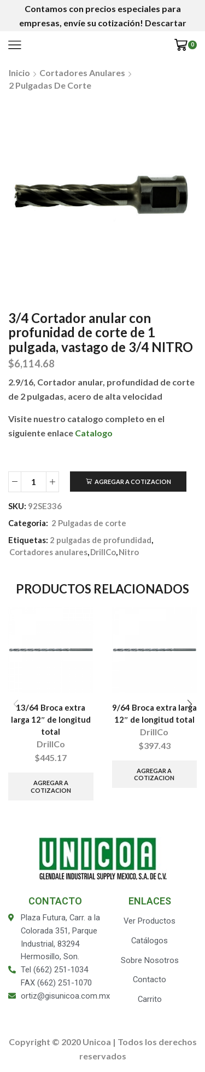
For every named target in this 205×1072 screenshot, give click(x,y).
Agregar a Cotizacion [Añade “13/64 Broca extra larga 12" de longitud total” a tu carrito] (51, 786)
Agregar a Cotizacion (133, 481)
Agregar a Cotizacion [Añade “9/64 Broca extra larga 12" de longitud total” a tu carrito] (154, 774)
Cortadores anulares (82, 72)
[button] (189, 704)
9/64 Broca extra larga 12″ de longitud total (154, 713)
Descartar (165, 23)
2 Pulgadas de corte (50, 85)
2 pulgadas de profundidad (100, 540)
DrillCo (103, 552)
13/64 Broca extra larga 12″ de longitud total (51, 719)
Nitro (129, 552)
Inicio (19, 72)
